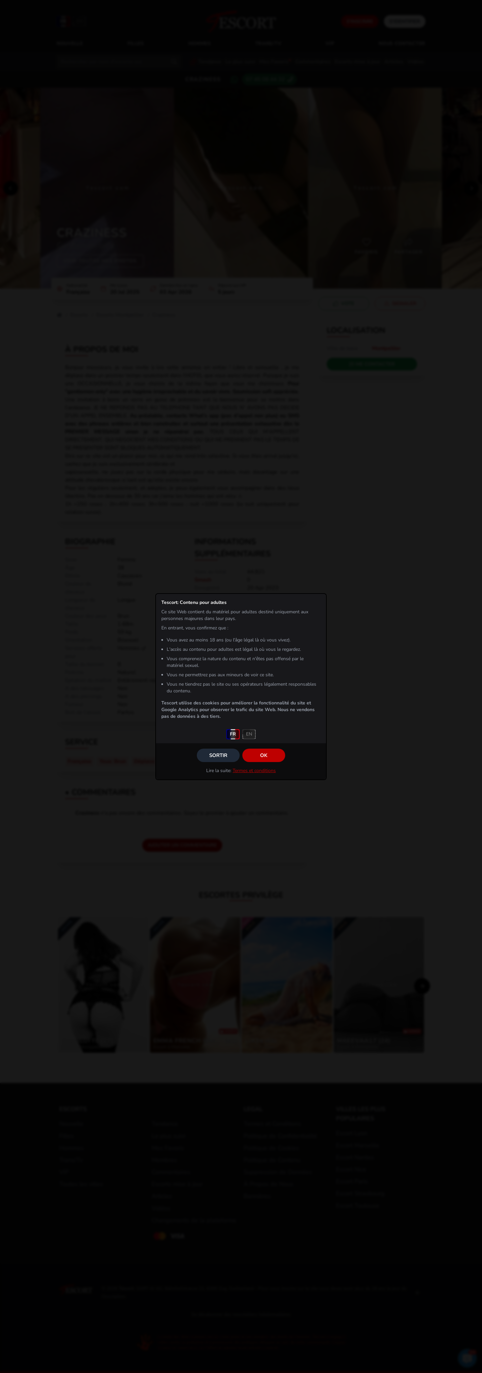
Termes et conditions (254, 770)
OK (263, 755)
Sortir (218, 755)
